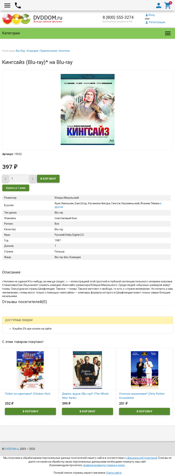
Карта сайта (113, 472)
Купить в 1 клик (16, 187)
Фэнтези (64, 50)
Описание (11, 272)
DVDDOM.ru (12, 448)
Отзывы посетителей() (24, 301)
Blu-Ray (20, 50)
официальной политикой (141, 457)
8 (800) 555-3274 (118, 17)
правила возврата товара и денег (104, 465)
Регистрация (155, 22)
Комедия (32, 50)
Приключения (48, 50)
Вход (150, 14)
